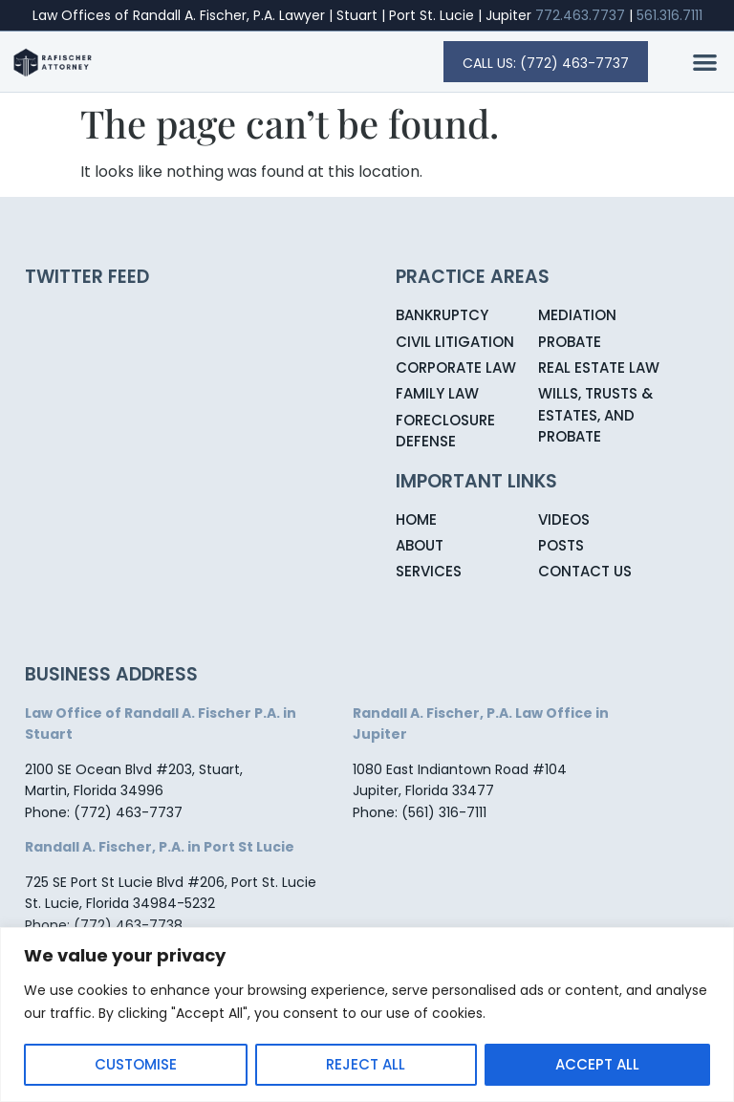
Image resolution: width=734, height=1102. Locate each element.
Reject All (365, 1064)
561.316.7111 (669, 15)
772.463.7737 (580, 15)
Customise (136, 1064)
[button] (705, 62)
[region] (367, 1014)
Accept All (597, 1064)
